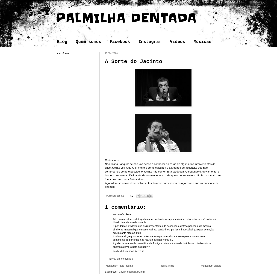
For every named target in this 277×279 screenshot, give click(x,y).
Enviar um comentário (121, 258)
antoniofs (118, 214)
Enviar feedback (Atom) (132, 271)
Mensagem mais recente (119, 265)
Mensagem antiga (211, 265)
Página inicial (167, 265)
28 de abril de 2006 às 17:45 (128, 251)
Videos (177, 41)
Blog (62, 41)
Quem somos (88, 41)
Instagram (149, 41)
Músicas (202, 41)
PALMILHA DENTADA (125, 18)
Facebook (120, 41)
